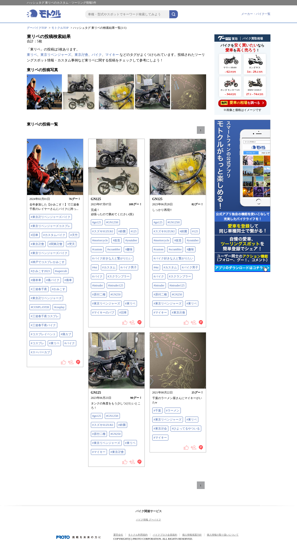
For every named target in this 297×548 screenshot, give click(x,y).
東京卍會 (81, 55)
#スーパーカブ (40, 352)
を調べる (242, 103)
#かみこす (58, 289)
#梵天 (71, 244)
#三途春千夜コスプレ (45, 316)
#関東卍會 (55, 244)
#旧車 (34, 235)
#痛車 (68, 280)
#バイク (70, 343)
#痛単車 (36, 280)
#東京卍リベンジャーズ (46, 298)
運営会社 (118, 534)
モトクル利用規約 (138, 534)
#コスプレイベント (43, 334)
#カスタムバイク (54, 235)
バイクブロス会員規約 (165, 534)
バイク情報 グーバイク (148, 519)
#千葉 (157, 410)
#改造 (116, 240)
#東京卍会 (160, 428)
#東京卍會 (37, 244)
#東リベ (54, 343)
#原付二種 (98, 294)
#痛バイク (52, 280)
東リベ (32, 55)
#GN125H (112, 222)
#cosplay (59, 307)
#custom (97, 249)
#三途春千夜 (39, 289)
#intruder (97, 285)
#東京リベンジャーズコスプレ (50, 226)
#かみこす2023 (40, 271)
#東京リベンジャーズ (106, 303)
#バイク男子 (129, 267)
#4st (94, 267)
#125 (134, 231)
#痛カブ (66, 334)
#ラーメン (172, 410)
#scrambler (113, 249)
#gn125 (96, 222)
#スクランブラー (119, 276)
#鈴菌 (122, 231)
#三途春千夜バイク (43, 325)
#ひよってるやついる (186, 428)
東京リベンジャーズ (55, 55)
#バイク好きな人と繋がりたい (112, 258)
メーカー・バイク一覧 (255, 14)
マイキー (112, 55)
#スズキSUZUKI (102, 231)
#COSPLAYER (40, 307)
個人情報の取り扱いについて (223, 534)
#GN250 (116, 294)
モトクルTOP (59, 27)
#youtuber (131, 240)
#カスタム (108, 267)
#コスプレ (37, 343)
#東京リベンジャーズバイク (49, 253)
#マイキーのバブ (103, 312)
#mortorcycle (100, 240)
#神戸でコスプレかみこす (48, 262)
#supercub (61, 271)
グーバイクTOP (37, 27)
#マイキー (160, 312)
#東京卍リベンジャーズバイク (50, 217)
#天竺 (74, 235)
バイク (97, 55)
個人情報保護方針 (192, 534)
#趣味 (129, 249)
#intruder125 (115, 285)
